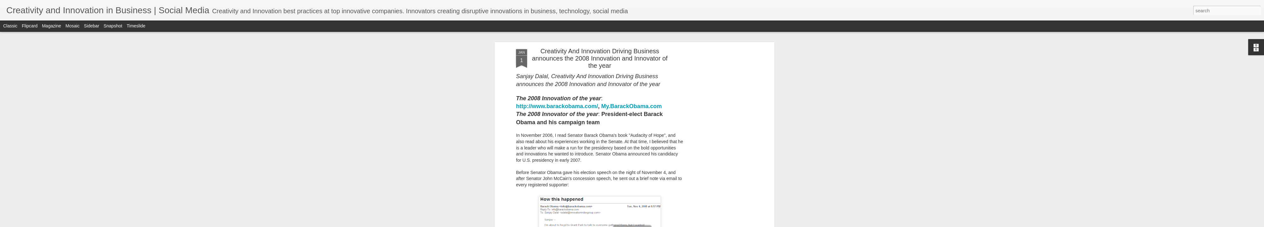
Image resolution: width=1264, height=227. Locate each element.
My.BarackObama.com (631, 106)
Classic (10, 25)
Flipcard (30, 25)
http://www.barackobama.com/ (557, 106)
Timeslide (136, 25)
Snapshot (113, 25)
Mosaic (72, 25)
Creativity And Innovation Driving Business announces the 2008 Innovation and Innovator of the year (599, 58)
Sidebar (91, 25)
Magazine (51, 25)
